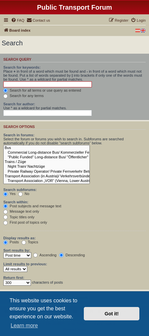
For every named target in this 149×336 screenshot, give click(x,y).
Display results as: (19, 238)
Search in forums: (19, 135)
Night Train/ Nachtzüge (46, 166)
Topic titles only (18, 217)
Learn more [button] (24, 325)
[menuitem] (17, 20)
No (23, 194)
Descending (72, 255)
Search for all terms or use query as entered (42, 90)
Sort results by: (16, 250)
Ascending (45, 255)
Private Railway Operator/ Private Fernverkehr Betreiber (46, 171)
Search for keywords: (22, 67)
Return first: (13, 278)
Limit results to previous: (25, 264)
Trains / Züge (46, 162)
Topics (30, 242)
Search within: (15, 202)
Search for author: (19, 104)
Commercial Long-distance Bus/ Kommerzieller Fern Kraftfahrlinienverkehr (46, 152)
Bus (46, 148)
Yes (9, 194)
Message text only (21, 211)
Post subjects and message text (32, 206)
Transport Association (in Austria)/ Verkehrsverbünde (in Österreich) (46, 176)
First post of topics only (25, 222)
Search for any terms (23, 96)
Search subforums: (20, 190)
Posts (11, 242)
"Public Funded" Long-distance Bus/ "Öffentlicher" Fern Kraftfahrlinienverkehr (46, 157)
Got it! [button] (112, 313)
